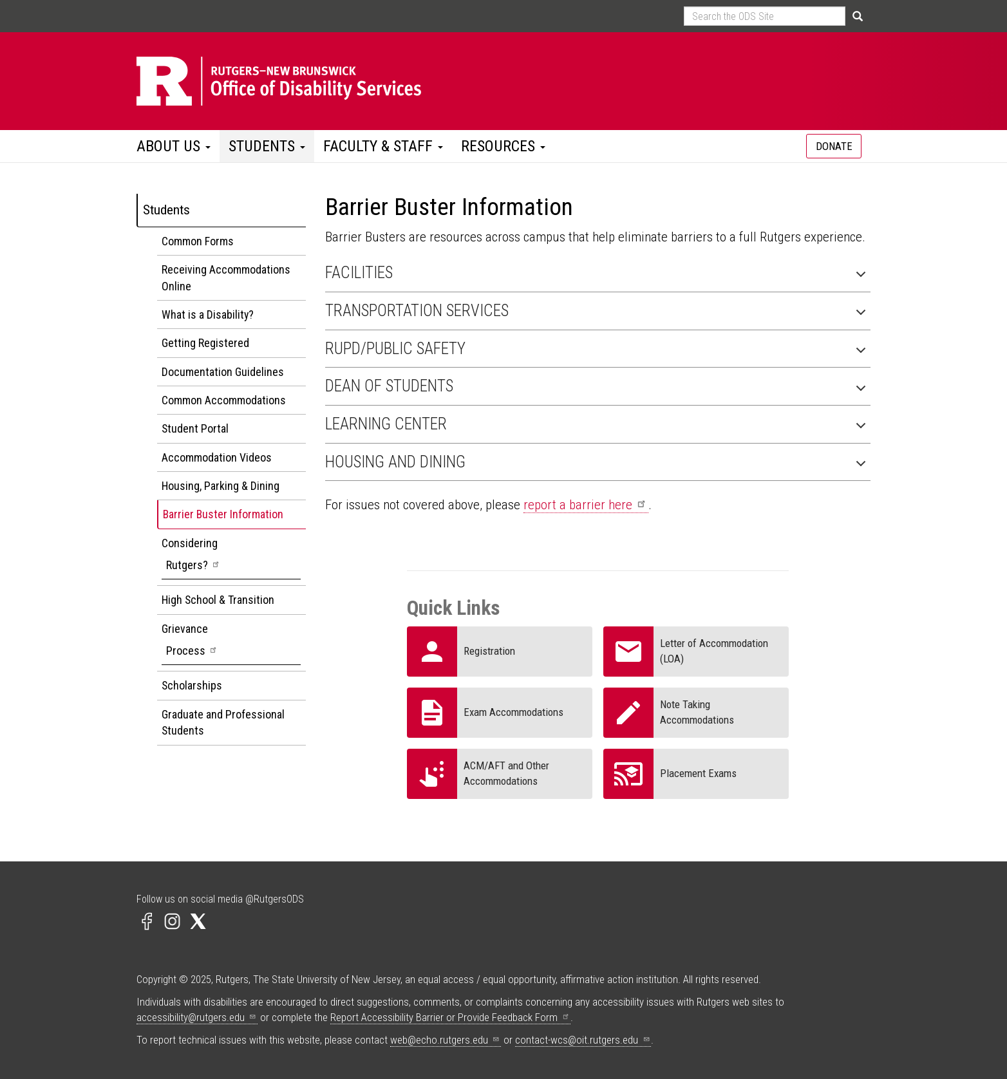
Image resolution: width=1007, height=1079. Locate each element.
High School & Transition (218, 599)
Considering (231, 558)
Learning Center (598, 427)
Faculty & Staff (383, 146)
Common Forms (198, 241)
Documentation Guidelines (223, 372)
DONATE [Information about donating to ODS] (834, 146)
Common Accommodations (224, 400)
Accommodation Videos (217, 457)
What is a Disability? (208, 314)
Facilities (598, 275)
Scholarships (192, 685)
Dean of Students (598, 389)
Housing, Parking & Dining (220, 486)
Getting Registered (205, 343)
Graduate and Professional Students (223, 722)
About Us (173, 146)
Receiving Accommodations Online (226, 277)
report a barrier (585, 504)
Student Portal (195, 428)
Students (267, 146)
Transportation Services (598, 313)
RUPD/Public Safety (598, 351)
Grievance (231, 644)
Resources (503, 146)
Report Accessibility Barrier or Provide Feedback (450, 1017)
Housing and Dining (598, 465)
